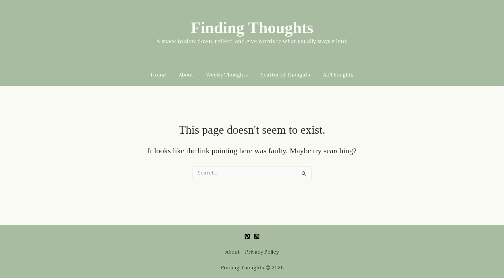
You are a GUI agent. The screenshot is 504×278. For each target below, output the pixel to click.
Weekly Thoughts (227, 79)
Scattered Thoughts (285, 79)
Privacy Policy (262, 252)
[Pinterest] (247, 236)
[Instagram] (257, 236)
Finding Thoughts (252, 28)
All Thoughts (338, 79)
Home (158, 79)
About (186, 79)
